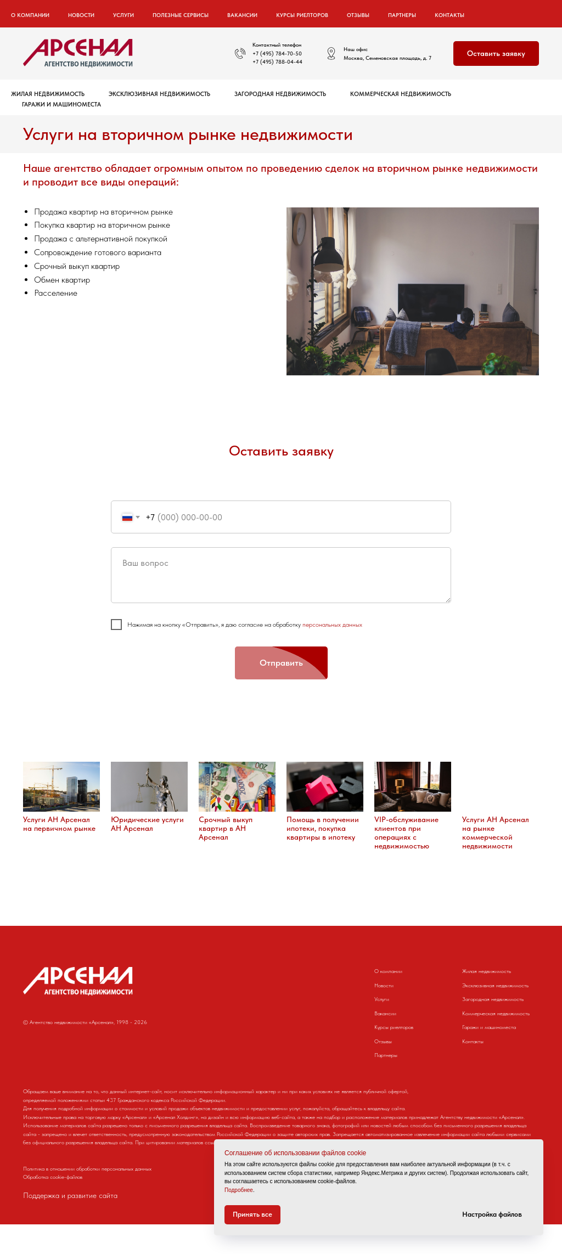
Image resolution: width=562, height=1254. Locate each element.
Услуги (381, 999)
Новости (81, 15)
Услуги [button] (123, 15)
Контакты (449, 15)
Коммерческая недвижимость (400, 94)
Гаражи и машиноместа (61, 104)
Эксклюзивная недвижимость (159, 94)
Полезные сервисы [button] (181, 15)
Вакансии (242, 15)
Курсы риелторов (302, 15)
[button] (496, 53)
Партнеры (402, 15)
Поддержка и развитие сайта (70, 1225)
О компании (388, 971)
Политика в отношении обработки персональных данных (87, 1198)
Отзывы (358, 15)
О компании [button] (30, 15)
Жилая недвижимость (48, 94)
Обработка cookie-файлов (52, 1207)
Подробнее (238, 1190)
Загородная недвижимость (280, 94)
